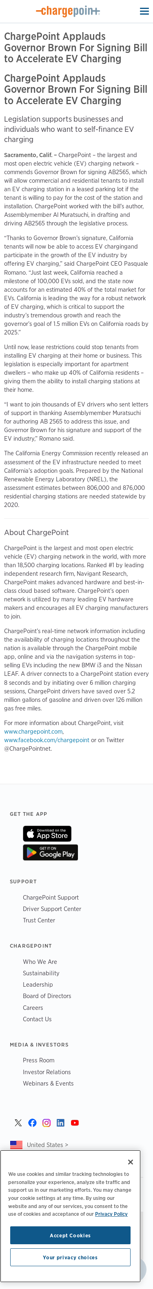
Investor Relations (47, 1072)
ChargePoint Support (51, 897)
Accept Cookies (70, 1235)
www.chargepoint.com (33, 731)
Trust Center (39, 920)
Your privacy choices (70, 1257)
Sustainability (41, 973)
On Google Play (50, 852)
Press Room (39, 1060)
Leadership (38, 984)
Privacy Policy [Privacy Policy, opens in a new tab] (111, 1213)
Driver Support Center (52, 909)
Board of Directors (47, 996)
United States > (47, 1145)
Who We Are (40, 962)
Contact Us (37, 1019)
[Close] (131, 1162)
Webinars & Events (48, 1083)
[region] (70, 1216)
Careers (33, 1008)
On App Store (47, 834)
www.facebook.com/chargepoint (46, 740)
